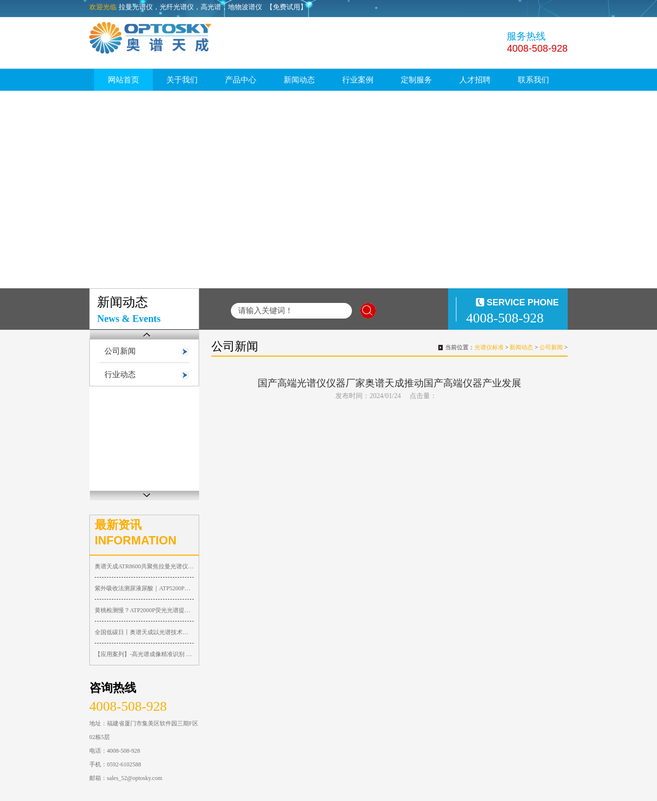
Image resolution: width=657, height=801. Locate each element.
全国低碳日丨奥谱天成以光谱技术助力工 (144, 632)
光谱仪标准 (489, 347)
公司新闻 (120, 351)
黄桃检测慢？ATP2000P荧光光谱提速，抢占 (144, 610)
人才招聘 (475, 80)
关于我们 (182, 80)
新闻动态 (299, 80)
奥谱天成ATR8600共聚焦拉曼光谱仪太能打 (144, 566)
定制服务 (416, 80)
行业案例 (357, 80)
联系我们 (533, 80)
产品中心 (240, 80)
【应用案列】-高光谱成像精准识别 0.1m (144, 654)
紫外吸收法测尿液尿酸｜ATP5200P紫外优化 (144, 588)
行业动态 (120, 374)
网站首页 (123, 80)
